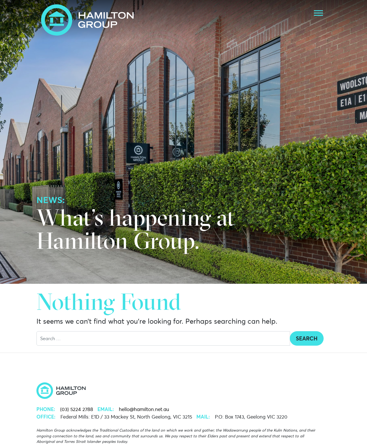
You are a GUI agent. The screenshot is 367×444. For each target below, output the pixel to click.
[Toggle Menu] (318, 13)
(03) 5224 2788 (76, 409)
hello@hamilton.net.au (144, 409)
